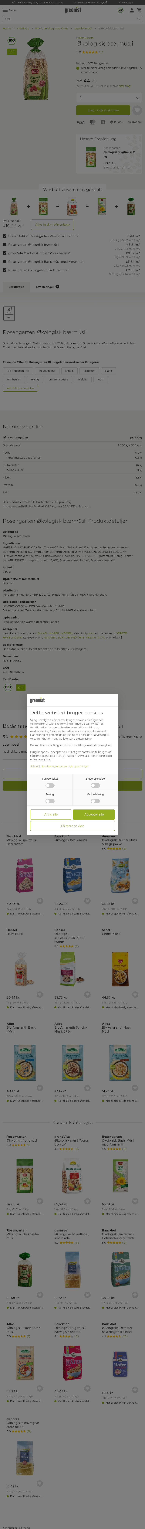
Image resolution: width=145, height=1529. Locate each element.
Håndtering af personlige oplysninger (65, 766)
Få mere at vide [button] (72, 826)
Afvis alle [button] (51, 814)
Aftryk (34, 766)
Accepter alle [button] (94, 814)
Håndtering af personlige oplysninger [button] (54, 734)
